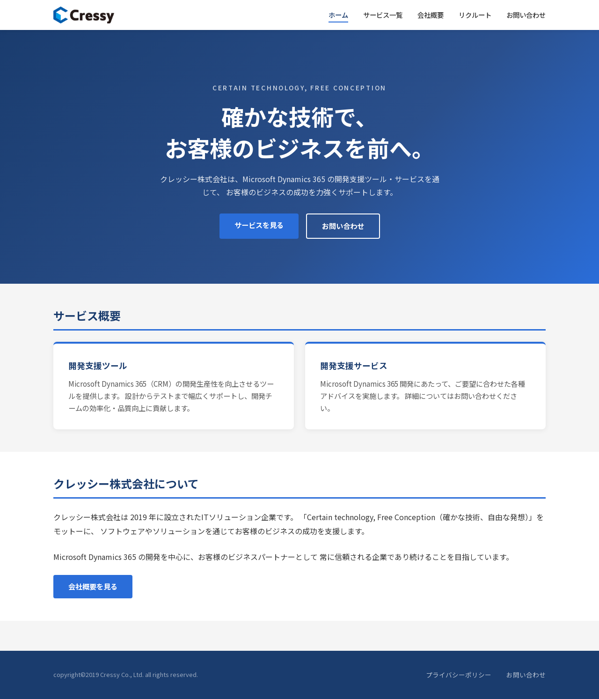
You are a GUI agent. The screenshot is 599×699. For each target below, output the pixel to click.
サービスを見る (259, 225)
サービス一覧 (382, 15)
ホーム (338, 15)
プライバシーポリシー (458, 674)
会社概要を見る (92, 586)
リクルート (475, 15)
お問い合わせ (526, 15)
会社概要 (430, 15)
